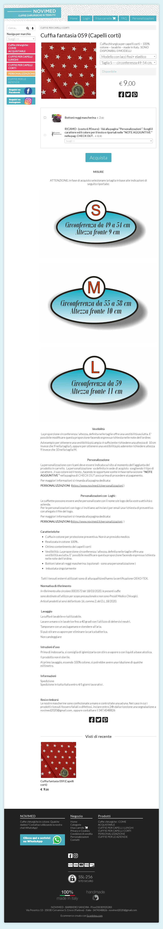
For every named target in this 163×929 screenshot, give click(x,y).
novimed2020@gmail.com (123, 910)
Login (86, 18)
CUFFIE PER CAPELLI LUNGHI (20, 58)
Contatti (74, 839)
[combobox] (128, 56)
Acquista (98, 157)
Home (74, 18)
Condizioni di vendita (81, 833)
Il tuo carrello (106, 18)
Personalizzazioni (143, 18)
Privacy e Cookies (80, 830)
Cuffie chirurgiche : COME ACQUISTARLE (18, 47)
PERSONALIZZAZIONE (21, 73)
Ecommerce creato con (81, 915)
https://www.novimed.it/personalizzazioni (97, 485)
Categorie (75, 824)
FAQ (124, 18)
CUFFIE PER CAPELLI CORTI (54, 27)
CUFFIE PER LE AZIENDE (17, 80)
